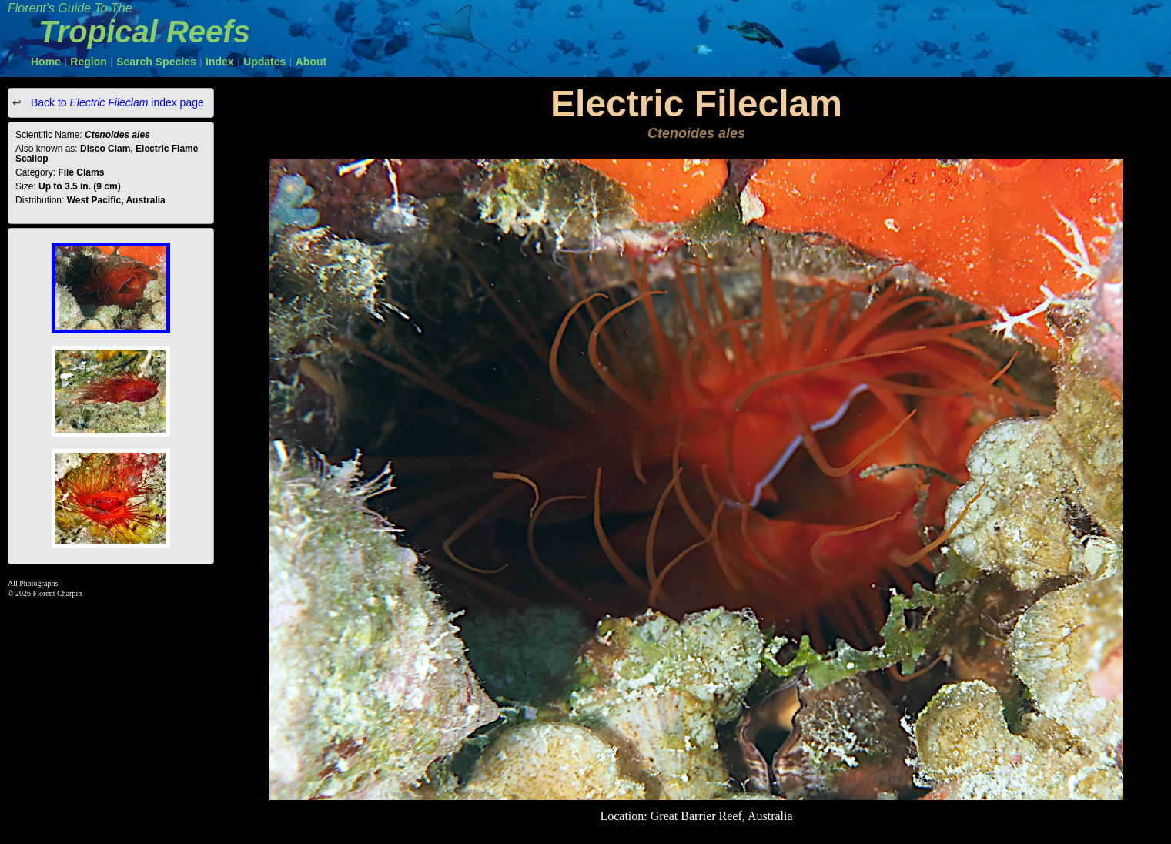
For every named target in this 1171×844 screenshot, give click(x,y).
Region (88, 61)
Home (46, 61)
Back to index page (116, 102)
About (311, 61)
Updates (264, 61)
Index (220, 61)
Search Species (156, 61)
